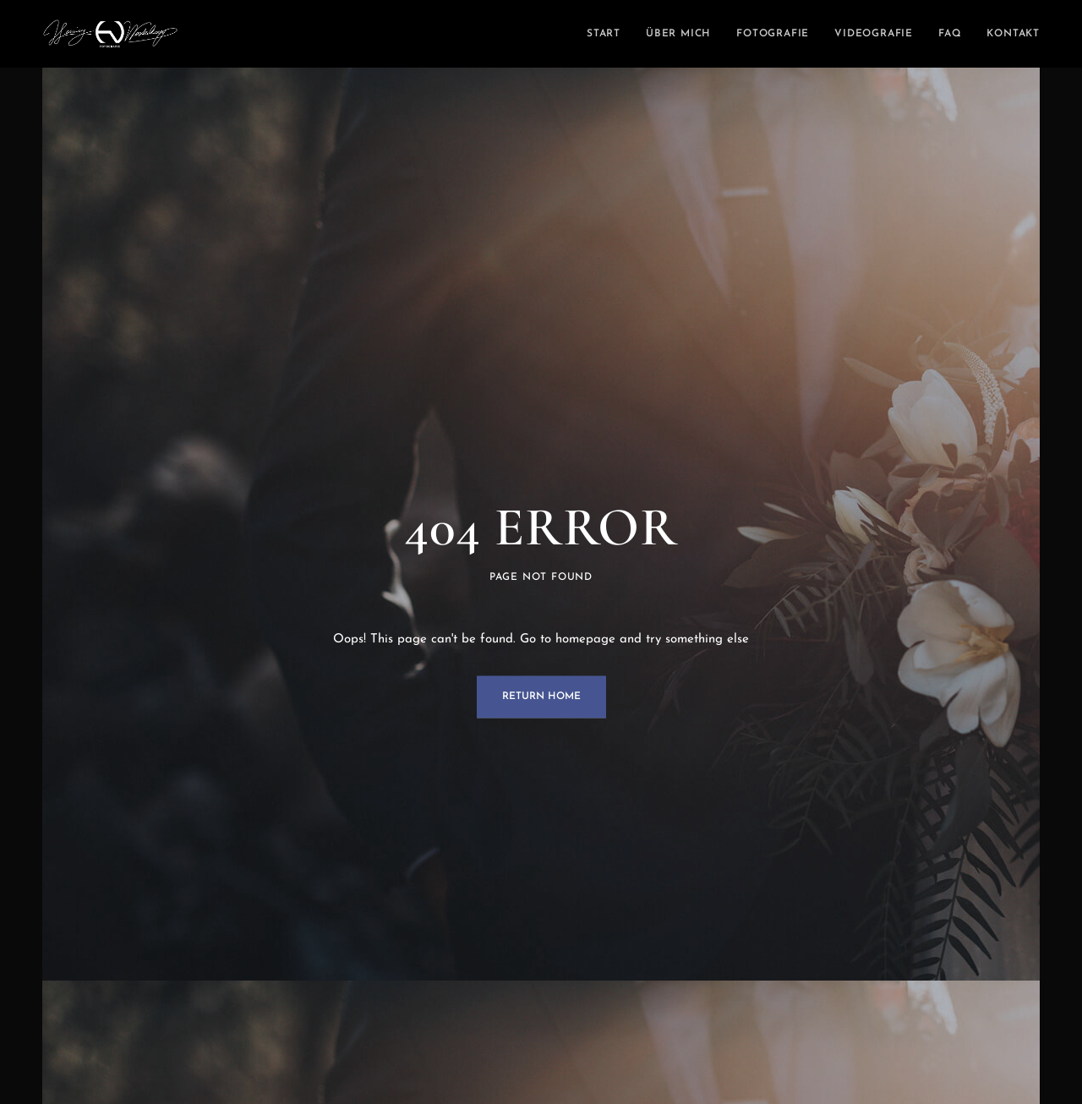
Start (603, 34)
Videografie (873, 34)
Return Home (541, 697)
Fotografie (772, 34)
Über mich (678, 34)
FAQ (949, 34)
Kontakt (1013, 34)
